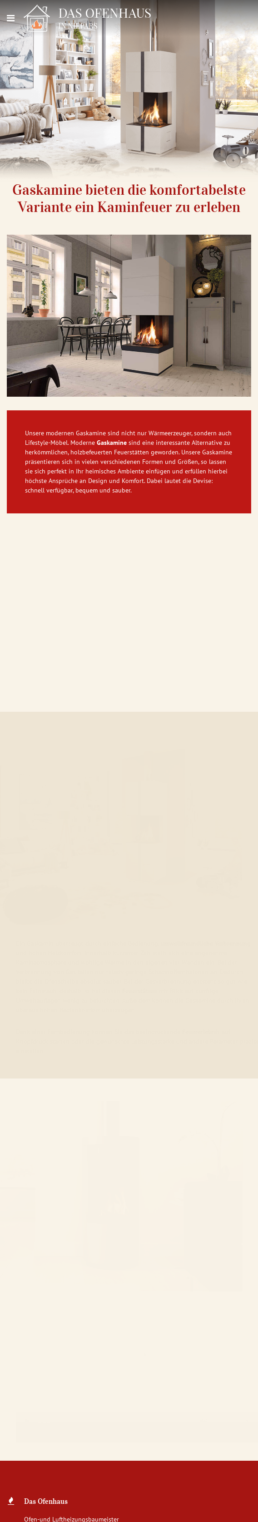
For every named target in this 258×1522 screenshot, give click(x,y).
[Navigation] (11, 18)
